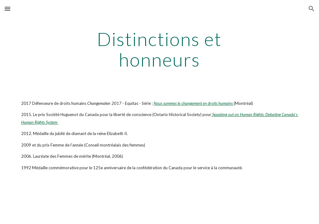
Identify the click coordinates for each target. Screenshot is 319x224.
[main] (159, 49)
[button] (7, 8)
